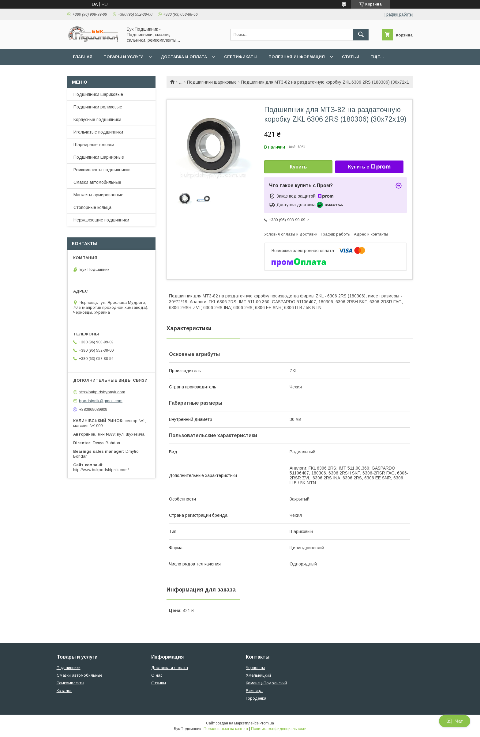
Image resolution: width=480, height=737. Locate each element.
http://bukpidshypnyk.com (102, 392)
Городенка (256, 698)
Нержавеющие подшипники (101, 219)
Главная (82, 57)
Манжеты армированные (98, 194)
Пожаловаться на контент (226, 729)
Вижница (254, 690)
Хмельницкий (258, 675)
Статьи (350, 57)
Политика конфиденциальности (278, 729)
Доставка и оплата (184, 57)
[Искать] (361, 34)
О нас (157, 675)
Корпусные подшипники (97, 119)
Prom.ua (267, 723)
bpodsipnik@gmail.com (100, 401)
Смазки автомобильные (97, 182)
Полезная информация (296, 57)
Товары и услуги (123, 57)
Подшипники (69, 667)
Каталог (64, 690)
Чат (454, 721)
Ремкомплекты (70, 683)
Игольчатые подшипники (98, 132)
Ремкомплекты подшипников (101, 169)
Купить (298, 166)
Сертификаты (240, 57)
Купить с (369, 167)
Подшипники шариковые (212, 82)
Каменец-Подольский (266, 683)
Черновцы (255, 667)
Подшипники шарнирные (98, 157)
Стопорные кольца (92, 207)
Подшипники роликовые (97, 106)
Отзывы (158, 683)
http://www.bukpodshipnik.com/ (101, 469)
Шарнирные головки (93, 144)
